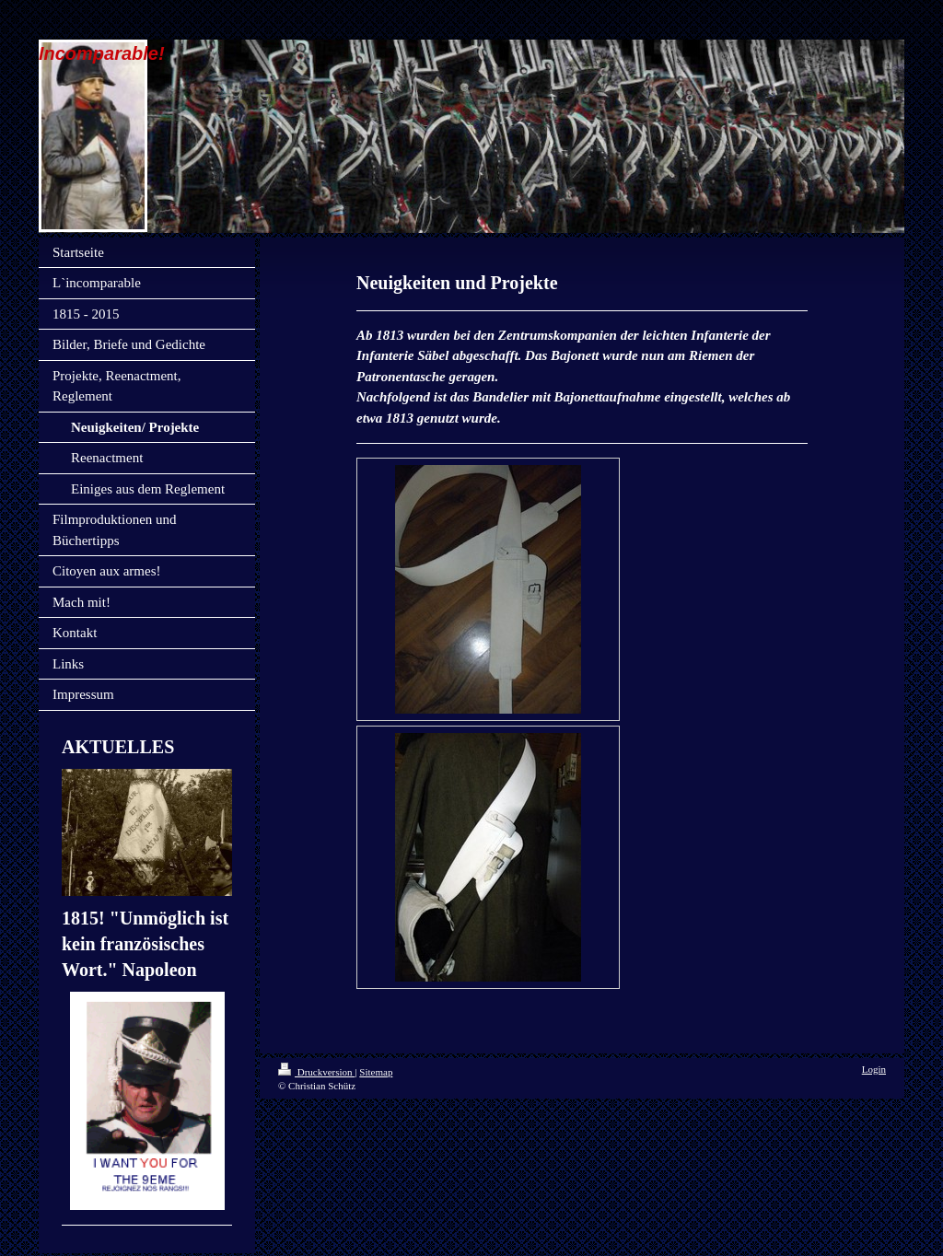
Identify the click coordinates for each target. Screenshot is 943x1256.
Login (874, 1069)
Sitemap (375, 1071)
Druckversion (316, 1071)
